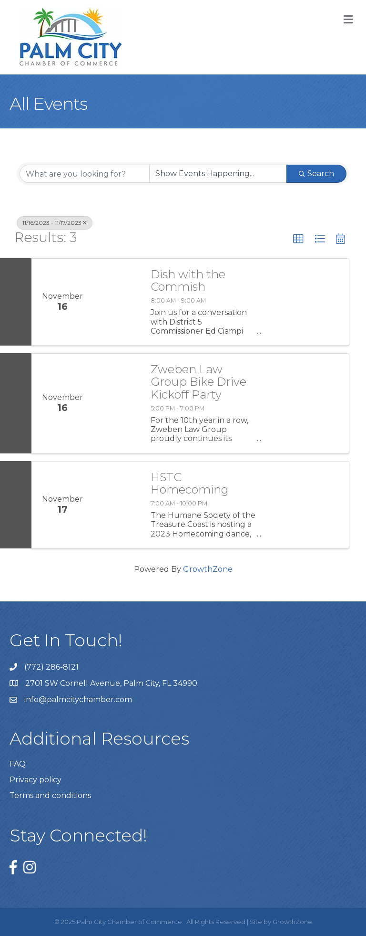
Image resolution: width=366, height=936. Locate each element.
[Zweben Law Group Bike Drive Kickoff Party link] (117, 403)
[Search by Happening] (218, 174)
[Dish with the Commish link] (117, 301)
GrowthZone (208, 569)
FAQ (18, 763)
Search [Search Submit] (316, 173)
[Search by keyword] (85, 174)
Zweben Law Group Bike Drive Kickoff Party (198, 382)
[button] (298, 239)
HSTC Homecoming (190, 483)
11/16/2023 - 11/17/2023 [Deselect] (54, 222)
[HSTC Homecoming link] (117, 504)
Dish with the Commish (188, 281)
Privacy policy (35, 779)
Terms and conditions (50, 795)
